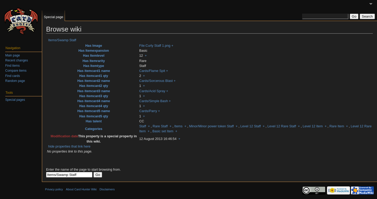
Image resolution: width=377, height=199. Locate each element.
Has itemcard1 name (93, 71)
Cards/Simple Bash (153, 101)
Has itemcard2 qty (93, 86)
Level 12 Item (313, 126)
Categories (93, 129)
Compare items (15, 70)
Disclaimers (107, 189)
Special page (53, 17)
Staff (142, 126)
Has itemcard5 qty (93, 116)
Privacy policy (54, 189)
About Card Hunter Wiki (81, 189)
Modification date (64, 136)
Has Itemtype (93, 66)
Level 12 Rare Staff (281, 126)
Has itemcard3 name (93, 91)
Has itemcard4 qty (93, 106)
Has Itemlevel (93, 55)
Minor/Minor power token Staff (211, 126)
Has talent (94, 121)
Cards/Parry (148, 111)
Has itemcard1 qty (93, 76)
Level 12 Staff (250, 126)
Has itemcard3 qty (93, 96)
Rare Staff (160, 126)
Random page (15, 81)
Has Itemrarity (93, 61)
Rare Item (336, 126)
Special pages (15, 100)
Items (178, 126)
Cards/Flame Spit (152, 71)
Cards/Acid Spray (152, 91)
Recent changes (16, 60)
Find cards (12, 76)
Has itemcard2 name (93, 81)
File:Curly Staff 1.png (154, 46)
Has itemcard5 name (93, 111)
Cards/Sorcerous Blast (156, 81)
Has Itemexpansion (94, 51)
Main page (12, 55)
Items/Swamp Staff (62, 40)
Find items (12, 65)
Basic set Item (162, 131)
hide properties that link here (69, 146)
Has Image (93, 46)
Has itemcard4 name (93, 101)
